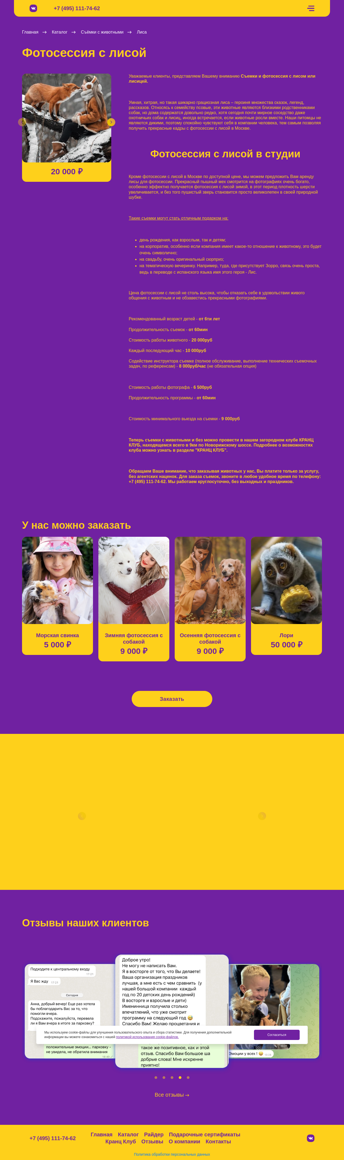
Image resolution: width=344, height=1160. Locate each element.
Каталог (128, 1134)
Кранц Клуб (120, 1141)
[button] (22, 122)
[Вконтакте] (33, 8)
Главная (101, 1134)
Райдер (154, 1134)
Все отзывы (172, 1095)
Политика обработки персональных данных (172, 1154)
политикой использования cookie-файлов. (147, 1037)
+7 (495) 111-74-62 (77, 8)
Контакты (218, 1141)
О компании (184, 1141)
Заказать (172, 699)
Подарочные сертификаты (205, 1134)
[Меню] (310, 8)
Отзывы (152, 1141)
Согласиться (276, 1035)
